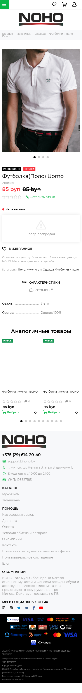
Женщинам (11, 500)
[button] (34, 157)
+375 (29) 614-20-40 (21, 454)
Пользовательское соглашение (27, 557)
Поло (21, 269)
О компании (12, 539)
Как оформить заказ (18, 515)
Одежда (48, 269)
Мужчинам (34, 269)
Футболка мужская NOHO (20, 391)
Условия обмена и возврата (24, 533)
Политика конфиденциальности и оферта (36, 551)
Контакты (9, 545)
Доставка (9, 521)
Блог (6, 563)
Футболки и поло (67, 269)
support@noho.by (21, 461)
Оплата (8, 527)
